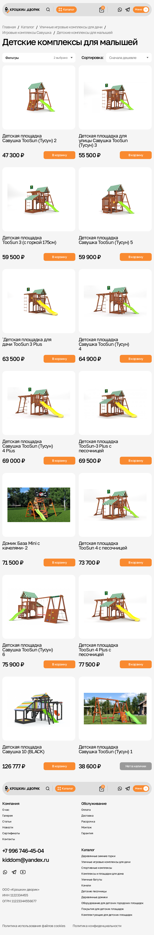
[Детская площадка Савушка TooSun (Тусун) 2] (38, 97)
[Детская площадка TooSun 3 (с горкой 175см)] (38, 199)
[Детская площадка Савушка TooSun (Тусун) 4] (115, 301)
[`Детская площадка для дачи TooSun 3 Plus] (38, 301)
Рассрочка (88, 821)
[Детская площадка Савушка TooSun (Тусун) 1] (115, 709)
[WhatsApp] (119, 9)
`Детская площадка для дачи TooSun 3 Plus (26, 342)
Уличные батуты (91, 879)
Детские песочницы (94, 891)
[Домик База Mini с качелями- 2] (38, 505)
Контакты (8, 839)
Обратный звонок (112, 9)
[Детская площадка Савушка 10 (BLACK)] (38, 709)
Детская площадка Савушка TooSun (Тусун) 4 (104, 344)
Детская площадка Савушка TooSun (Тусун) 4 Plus (27, 445)
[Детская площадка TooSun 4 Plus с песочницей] (115, 607)
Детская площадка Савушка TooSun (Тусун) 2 (29, 138)
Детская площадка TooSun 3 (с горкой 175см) (29, 240)
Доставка (87, 815)
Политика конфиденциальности (97, 926)
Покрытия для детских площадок (102, 908)
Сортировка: (92, 58)
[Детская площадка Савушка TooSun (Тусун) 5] (115, 199)
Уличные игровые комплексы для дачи (105, 861)
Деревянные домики (94, 897)
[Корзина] (101, 9)
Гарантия (87, 833)
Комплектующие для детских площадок (106, 914)
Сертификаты (11, 833)
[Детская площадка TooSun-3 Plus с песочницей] (115, 403)
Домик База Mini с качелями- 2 (21, 545)
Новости (7, 827)
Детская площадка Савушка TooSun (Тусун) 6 (27, 649)
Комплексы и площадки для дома (102, 873)
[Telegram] (127, 9)
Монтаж (86, 827)
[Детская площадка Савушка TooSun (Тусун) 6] (38, 607)
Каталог (66, 9)
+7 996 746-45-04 (23, 851)
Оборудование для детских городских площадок (112, 903)
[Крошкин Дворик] (22, 10)
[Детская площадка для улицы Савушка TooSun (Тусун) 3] (115, 97)
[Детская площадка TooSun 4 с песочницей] (115, 505)
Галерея (7, 815)
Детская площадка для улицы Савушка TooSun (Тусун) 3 (103, 140)
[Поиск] (48, 9)
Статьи (6, 821)
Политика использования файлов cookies (33, 926)
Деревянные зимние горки (98, 856)
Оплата (86, 809)
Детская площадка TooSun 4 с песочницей (103, 545)
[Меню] (141, 9)
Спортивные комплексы (96, 867)
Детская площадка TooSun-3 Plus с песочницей (98, 445)
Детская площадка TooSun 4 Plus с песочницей (98, 649)
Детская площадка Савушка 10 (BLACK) (23, 749)
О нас (5, 809)
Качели (86, 885)
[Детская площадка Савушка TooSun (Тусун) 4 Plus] (38, 403)
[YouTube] (23, 872)
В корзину (59, 155)
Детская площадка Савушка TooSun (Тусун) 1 (105, 749)
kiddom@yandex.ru (25, 860)
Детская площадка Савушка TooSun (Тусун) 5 (106, 240)
